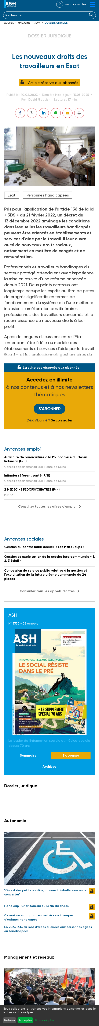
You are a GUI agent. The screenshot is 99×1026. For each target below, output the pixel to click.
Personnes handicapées (47, 195)
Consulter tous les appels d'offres (47, 591)
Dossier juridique (56, 22)
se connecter (75, 4)
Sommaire (28, 755)
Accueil (9, 22)
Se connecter (61, 420)
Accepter (25, 1020)
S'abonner (49, 408)
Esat (11, 195)
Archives (49, 766)
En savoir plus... (45, 1020)
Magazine (24, 22)
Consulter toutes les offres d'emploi (47, 506)
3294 (37, 22)
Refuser (9, 1020)
